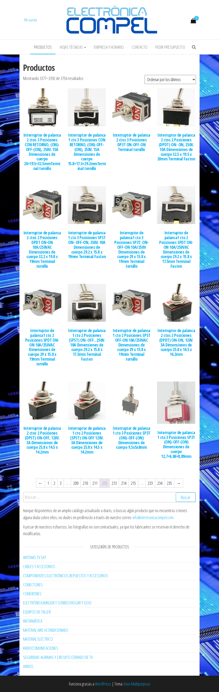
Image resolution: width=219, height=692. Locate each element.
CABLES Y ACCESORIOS (39, 566)
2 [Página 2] (54, 483)
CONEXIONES (32, 593)
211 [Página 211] (94, 483)
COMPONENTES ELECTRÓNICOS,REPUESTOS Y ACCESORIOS (65, 575)
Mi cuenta (30, 20)
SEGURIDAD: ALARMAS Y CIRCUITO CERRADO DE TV (58, 657)
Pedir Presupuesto (170, 47)
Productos (43, 47)
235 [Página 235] (169, 483)
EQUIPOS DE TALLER (37, 612)
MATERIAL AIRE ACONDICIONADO (45, 630)
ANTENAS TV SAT (34, 557)
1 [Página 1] (48, 483)
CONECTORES (33, 585)
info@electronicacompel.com (153, 517)
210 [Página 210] (85, 483)
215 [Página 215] (133, 483)
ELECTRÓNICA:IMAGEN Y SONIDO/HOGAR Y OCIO (57, 603)
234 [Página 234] (159, 483)
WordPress (103, 684)
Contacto (139, 47)
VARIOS (28, 666)
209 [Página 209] (75, 483)
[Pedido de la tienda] (170, 79)
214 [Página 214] (123, 483)
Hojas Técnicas (73, 47)
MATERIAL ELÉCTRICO (38, 639)
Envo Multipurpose (137, 684)
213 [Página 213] (114, 483)
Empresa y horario (109, 47)
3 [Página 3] (60, 483)
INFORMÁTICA (32, 621)
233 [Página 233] (150, 483)
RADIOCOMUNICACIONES (40, 648)
